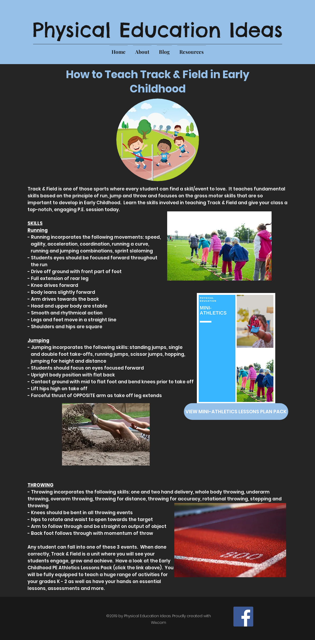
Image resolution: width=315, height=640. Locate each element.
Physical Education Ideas (158, 29)
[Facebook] (243, 616)
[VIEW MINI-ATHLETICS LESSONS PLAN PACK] (236, 411)
